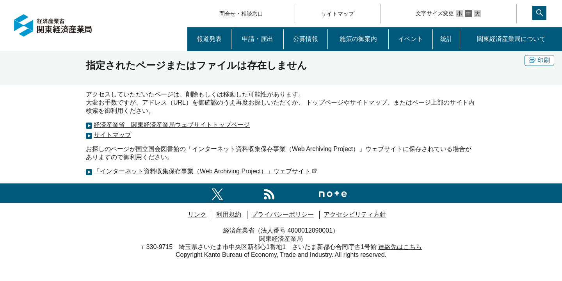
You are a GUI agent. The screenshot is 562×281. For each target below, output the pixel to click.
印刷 (539, 60)
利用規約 (228, 214)
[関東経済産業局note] (333, 193)
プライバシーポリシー (282, 214)
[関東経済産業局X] (217, 193)
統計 (446, 39)
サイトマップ (337, 14)
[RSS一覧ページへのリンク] (269, 193)
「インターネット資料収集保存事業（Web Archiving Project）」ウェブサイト (205, 171)
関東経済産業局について (511, 39)
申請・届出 (257, 39)
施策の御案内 (358, 39)
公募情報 (305, 39)
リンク (197, 214)
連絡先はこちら (400, 247)
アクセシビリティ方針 (355, 214)
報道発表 (209, 39)
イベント (410, 39)
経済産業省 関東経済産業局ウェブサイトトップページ (172, 124)
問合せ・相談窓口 (241, 14)
